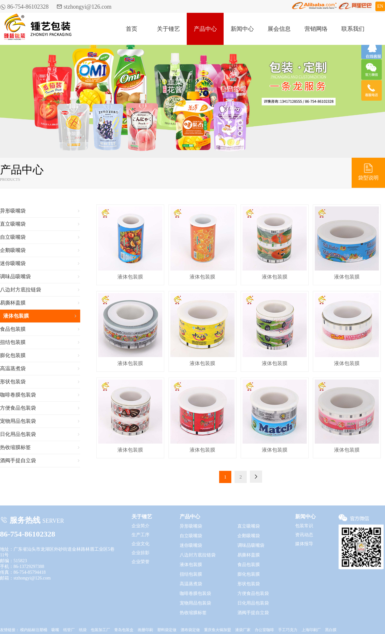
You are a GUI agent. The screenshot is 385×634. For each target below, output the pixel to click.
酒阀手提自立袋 (40, 460)
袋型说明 (368, 171)
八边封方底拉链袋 (40, 289)
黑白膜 (331, 630)
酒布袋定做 (190, 630)
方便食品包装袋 (40, 408)
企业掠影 (141, 552)
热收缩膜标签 (40, 447)
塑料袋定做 (166, 630)
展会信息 (279, 29)
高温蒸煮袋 (40, 368)
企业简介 (141, 525)
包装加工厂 (100, 630)
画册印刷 (145, 630)
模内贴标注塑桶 (33, 630)
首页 (131, 29)
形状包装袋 (40, 381)
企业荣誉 (141, 561)
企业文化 (141, 543)
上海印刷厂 (311, 630)
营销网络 (316, 29)
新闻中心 (242, 29)
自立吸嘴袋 (40, 237)
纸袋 (83, 630)
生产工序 (141, 534)
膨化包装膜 (40, 355)
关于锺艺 (168, 29)
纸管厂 (69, 630)
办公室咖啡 (264, 630)
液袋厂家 (243, 630)
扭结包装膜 (40, 342)
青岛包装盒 (123, 630)
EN (380, 6)
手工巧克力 (287, 630)
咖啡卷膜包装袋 (40, 394)
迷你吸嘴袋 (40, 263)
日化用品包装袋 (40, 434)
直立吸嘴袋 (40, 224)
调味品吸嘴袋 (40, 276)
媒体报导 (304, 543)
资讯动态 (304, 534)
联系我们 (352, 29)
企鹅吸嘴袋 (40, 250)
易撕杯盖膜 (40, 302)
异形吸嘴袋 (40, 210)
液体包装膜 (40, 316)
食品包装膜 (40, 329)
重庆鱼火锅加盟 (217, 630)
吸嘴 (55, 630)
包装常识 (304, 525)
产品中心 (205, 29)
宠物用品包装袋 (40, 421)
